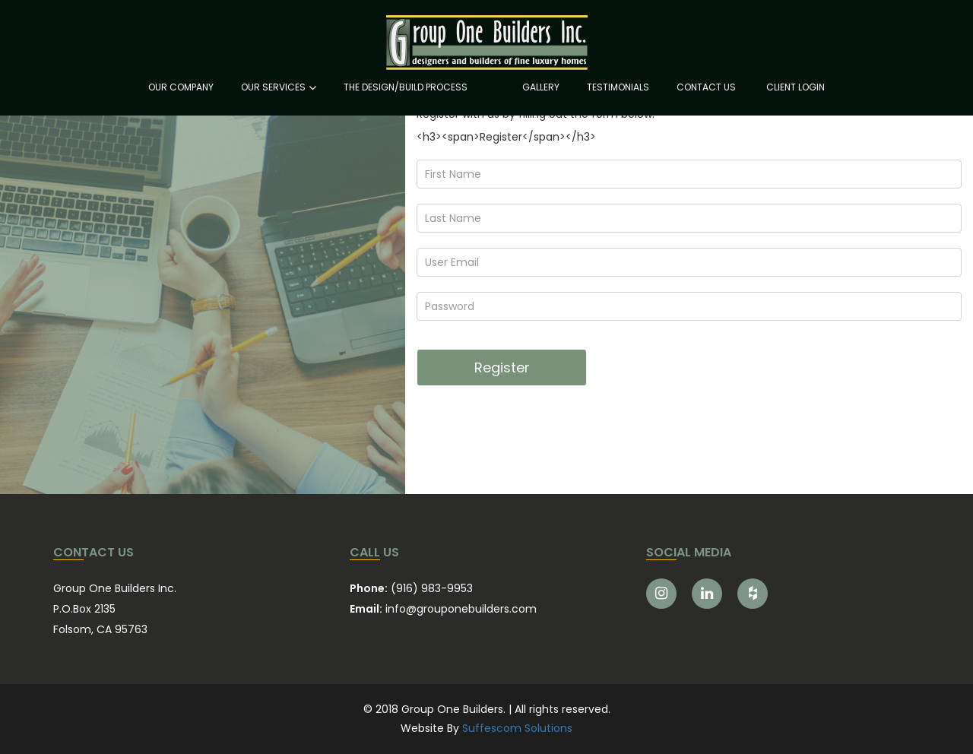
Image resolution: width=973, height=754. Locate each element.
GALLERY (540, 87)
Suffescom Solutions (517, 728)
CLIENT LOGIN (795, 87)
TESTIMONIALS (618, 87)
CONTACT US (706, 87)
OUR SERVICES (273, 87)
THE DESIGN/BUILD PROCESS (405, 87)
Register (502, 367)
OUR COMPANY (181, 87)
